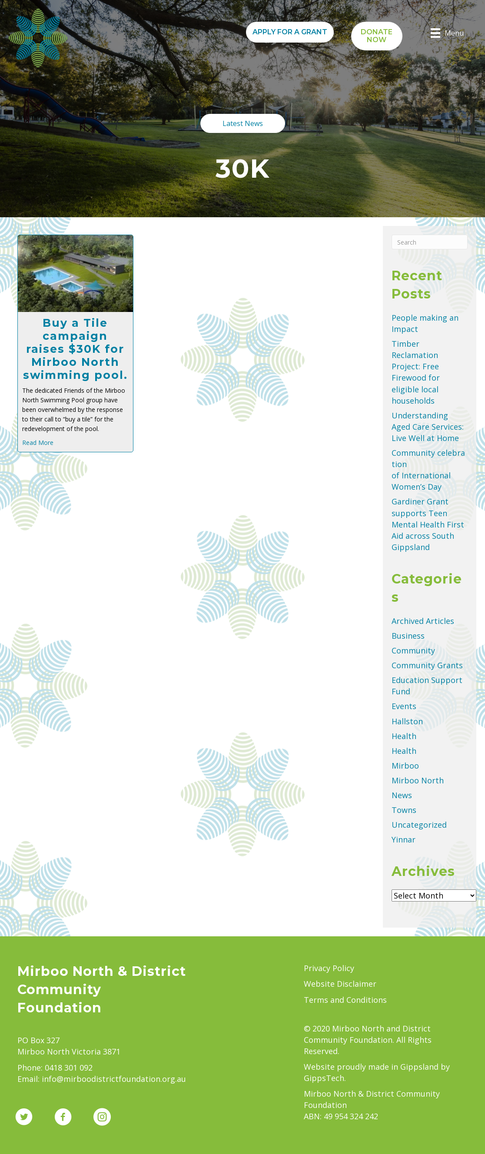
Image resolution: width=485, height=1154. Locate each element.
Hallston (407, 721)
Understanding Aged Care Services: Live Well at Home (428, 426)
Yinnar (403, 839)
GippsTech (324, 1078)
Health (404, 736)
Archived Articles (423, 621)
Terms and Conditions (345, 1000)
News (402, 795)
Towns (404, 810)
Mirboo (405, 765)
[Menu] (447, 33)
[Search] (430, 242)
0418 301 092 (69, 1067)
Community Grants (427, 665)
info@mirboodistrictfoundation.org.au (114, 1079)
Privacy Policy (329, 968)
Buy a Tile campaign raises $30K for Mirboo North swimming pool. (75, 348)
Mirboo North (418, 780)
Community (413, 650)
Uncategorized (419, 824)
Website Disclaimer (340, 983)
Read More (37, 442)
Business (408, 635)
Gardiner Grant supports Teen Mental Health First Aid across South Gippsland (428, 524)
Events (404, 706)
